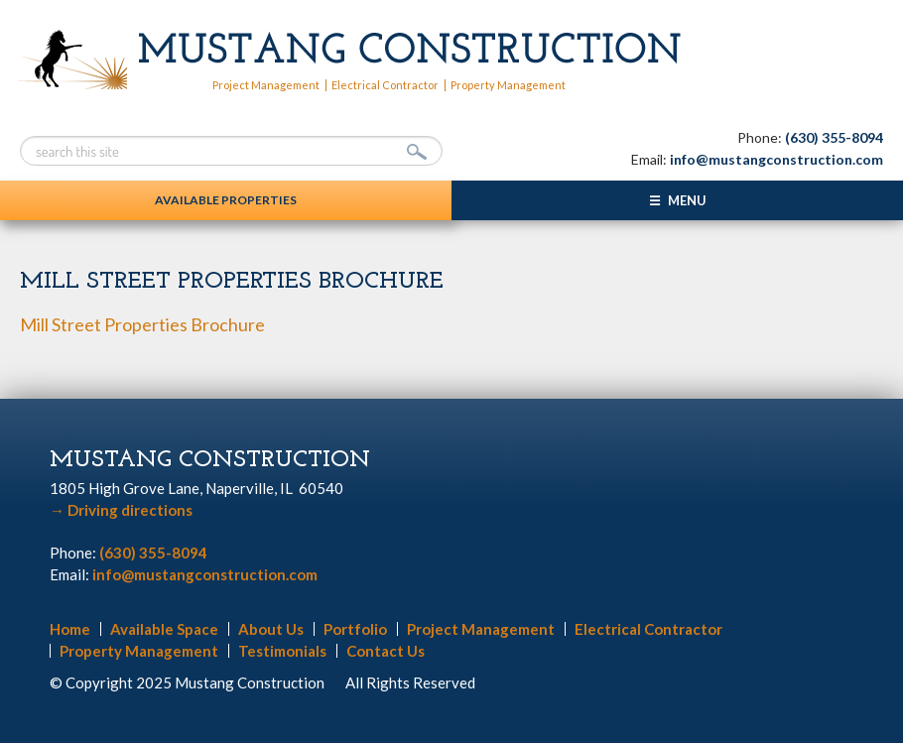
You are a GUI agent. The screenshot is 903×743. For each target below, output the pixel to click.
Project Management (266, 84)
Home (70, 629)
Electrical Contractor (385, 84)
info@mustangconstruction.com (776, 159)
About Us (271, 629)
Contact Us (385, 651)
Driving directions (121, 510)
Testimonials (282, 651)
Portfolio (355, 629)
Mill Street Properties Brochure (142, 324)
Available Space (164, 629)
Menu (687, 200)
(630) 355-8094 (834, 137)
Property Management (508, 84)
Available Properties (226, 199)
